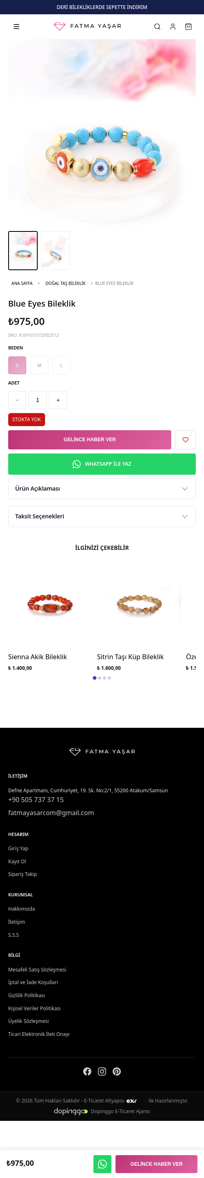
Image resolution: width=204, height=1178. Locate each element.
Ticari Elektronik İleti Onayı (39, 1034)
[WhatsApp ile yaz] (102, 1164)
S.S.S (13, 934)
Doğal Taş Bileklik (65, 283)
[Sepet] (188, 26)
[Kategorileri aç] (16, 26)
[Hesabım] (172, 26)
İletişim (16, 921)
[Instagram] (102, 1073)
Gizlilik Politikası (26, 995)
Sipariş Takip (22, 874)
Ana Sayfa (21, 283)
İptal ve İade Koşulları (33, 982)
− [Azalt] (17, 400)
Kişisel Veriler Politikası (34, 1008)
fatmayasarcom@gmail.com (51, 812)
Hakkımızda (21, 908)
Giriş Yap (18, 848)
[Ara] (157, 26)
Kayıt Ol (17, 861)
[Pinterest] (117, 1073)
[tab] (95, 678)
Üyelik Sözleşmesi (28, 1021)
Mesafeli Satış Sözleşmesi (37, 969)
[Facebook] (87, 1073)
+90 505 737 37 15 (36, 799)
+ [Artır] (58, 400)
